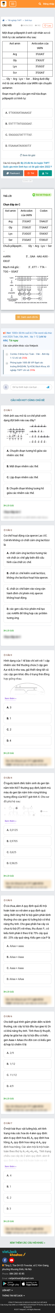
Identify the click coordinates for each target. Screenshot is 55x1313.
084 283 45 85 (16, 1273)
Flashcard (13, 173)
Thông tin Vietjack (13, 1295)
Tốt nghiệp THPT (15, 20)
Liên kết (7, 1290)
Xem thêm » (10, 698)
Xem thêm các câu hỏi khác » (27, 1242)
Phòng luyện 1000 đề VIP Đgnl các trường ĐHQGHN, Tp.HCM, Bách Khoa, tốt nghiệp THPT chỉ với (30, 366)
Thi (31, 173)
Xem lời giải (27, 155)
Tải (45, 173)
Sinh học (28, 20)
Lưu (47, 25)
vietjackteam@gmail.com (21, 1278)
